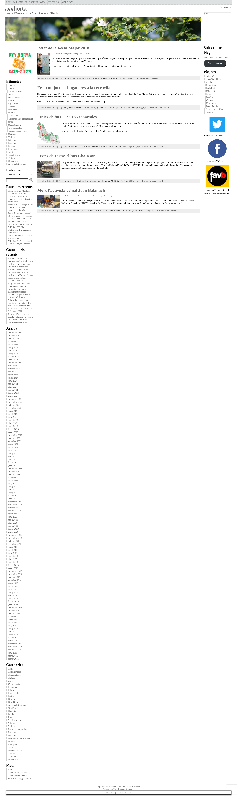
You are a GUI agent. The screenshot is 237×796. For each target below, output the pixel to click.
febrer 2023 (13, 429)
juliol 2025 (13, 344)
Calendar (210, 112)
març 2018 (13, 598)
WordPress (118, 789)
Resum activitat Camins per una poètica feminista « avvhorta (20, 261)
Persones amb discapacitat (21, 118)
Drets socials (14, 97)
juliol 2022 (13, 447)
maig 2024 (13, 383)
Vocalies (209, 82)
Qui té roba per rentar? (125, 107)
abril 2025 (12, 350)
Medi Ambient (14, 124)
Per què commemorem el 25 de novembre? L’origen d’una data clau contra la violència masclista (20, 217)
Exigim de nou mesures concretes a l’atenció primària (20, 278)
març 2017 (13, 634)
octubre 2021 (14, 474)
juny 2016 (12, 652)
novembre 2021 (15, 471)
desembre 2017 (15, 607)
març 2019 (13, 562)
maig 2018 (13, 592)
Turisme (12, 158)
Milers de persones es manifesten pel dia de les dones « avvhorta (19, 303)
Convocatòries (15, 91)
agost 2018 (13, 583)
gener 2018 (13, 604)
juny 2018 (12, 589)
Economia (12, 687)
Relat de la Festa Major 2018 (63, 48)
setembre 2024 (14, 371)
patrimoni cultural (116, 78)
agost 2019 (13, 547)
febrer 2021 (13, 495)
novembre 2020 (15, 504)
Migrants (12, 134)
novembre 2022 (15, 435)
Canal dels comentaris (18, 775)
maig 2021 (13, 486)
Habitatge (12, 109)
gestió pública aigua (17, 164)
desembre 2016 (15, 643)
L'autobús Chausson (100, 181)
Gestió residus (15, 127)
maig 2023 (13, 420)
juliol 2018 (13, 586)
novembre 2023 (15, 402)
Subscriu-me (215, 63)
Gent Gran (13, 115)
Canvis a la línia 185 (73, 146)
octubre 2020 (14, 507)
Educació (12, 100)
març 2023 (13, 426)
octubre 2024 (14, 368)
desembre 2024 (15, 362)
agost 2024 (13, 374)
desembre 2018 (15, 571)
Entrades (227, 7)
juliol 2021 (13, 480)
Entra (10, 769)
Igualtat (11, 112)
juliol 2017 (13, 622)
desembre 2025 (15, 332)
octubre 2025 (14, 338)
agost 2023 (13, 411)
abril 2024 (12, 386)
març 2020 (13, 525)
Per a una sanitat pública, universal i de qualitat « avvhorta (19, 272)
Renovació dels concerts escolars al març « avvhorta (20, 315)
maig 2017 (13, 628)
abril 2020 (12, 522)
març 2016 (13, 655)
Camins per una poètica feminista (19, 265)
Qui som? (210, 76)
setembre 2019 (14, 544)
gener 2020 (13, 532)
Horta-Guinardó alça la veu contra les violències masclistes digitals (20, 207)
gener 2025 (13, 359)
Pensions (12, 143)
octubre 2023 (14, 405)
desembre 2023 (15, 399)
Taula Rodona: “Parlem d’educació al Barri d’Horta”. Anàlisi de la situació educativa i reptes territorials (20, 196)
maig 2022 (13, 453)
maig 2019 (13, 556)
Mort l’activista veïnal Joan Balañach (71, 190)
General (11, 106)
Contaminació (14, 671)
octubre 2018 (14, 577)
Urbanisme (13, 161)
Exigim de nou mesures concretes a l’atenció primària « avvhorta (19, 286)
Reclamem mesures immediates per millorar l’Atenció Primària (19, 294)
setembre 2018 (14, 580)
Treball (11, 753)
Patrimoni (12, 140)
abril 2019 (12, 559)
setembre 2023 (14, 408)
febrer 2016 (13, 658)
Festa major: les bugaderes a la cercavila (73, 87)
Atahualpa (129, 789)
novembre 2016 (15, 646)
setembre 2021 (14, 477)
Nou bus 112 (124, 146)
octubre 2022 (14, 438)
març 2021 (13, 492)
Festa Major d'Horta (81, 78)
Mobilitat (12, 137)
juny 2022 (12, 450)
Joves (10, 121)
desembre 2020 (15, 501)
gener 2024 (13, 396)
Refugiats (12, 149)
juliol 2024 (13, 377)
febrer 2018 (13, 601)
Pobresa (11, 146)
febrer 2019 (13, 565)
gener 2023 (13, 432)
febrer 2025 (13, 356)
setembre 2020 (14, 510)
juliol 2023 (13, 414)
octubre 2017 (14, 613)
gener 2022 (13, 465)
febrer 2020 (13, 528)
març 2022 (13, 459)
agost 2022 (13, 444)
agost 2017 (13, 619)
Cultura (11, 88)
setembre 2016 (14, 649)
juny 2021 (12, 483)
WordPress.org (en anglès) (20, 778)
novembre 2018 (15, 574)
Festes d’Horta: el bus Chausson (66, 156)
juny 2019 (12, 553)
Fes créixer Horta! (214, 79)
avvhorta (15, 9)
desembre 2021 (15, 468)
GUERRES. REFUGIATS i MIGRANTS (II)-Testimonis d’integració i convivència (20, 228)
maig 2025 (13, 347)
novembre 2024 (15, 365)
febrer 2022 (13, 462)
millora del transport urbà (95, 146)
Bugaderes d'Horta (72, 107)
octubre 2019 (14, 541)
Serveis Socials (15, 155)
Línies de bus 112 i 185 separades (67, 117)
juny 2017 (12, 625)
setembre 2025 (14, 341)
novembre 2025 (15, 335)
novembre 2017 (15, 610)
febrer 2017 (13, 637)
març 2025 (13, 353)
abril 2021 (12, 489)
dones (10, 94)
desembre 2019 (15, 535)
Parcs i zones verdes (18, 130)
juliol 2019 (13, 550)
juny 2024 (12, 380)
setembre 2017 (14, 616)
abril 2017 (12, 631)
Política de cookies (215, 109)
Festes (11, 696)
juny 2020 (12, 516)
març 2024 (13, 389)
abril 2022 (12, 456)
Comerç (11, 85)
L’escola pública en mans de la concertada (18, 321)
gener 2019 (13, 568)
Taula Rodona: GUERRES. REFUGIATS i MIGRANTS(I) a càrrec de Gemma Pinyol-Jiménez (20, 239)
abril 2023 (12, 423)
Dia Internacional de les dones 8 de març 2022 (20, 308)
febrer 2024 (13, 393)
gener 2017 (13, 640)
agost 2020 (13, 513)
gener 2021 (13, 498)
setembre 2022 (14, 441)
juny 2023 (12, 417)
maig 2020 (13, 519)
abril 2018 (12, 595)
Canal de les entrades (18, 772)
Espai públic (13, 103)
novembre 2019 (15, 538)
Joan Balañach (115, 210)
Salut (10, 152)
